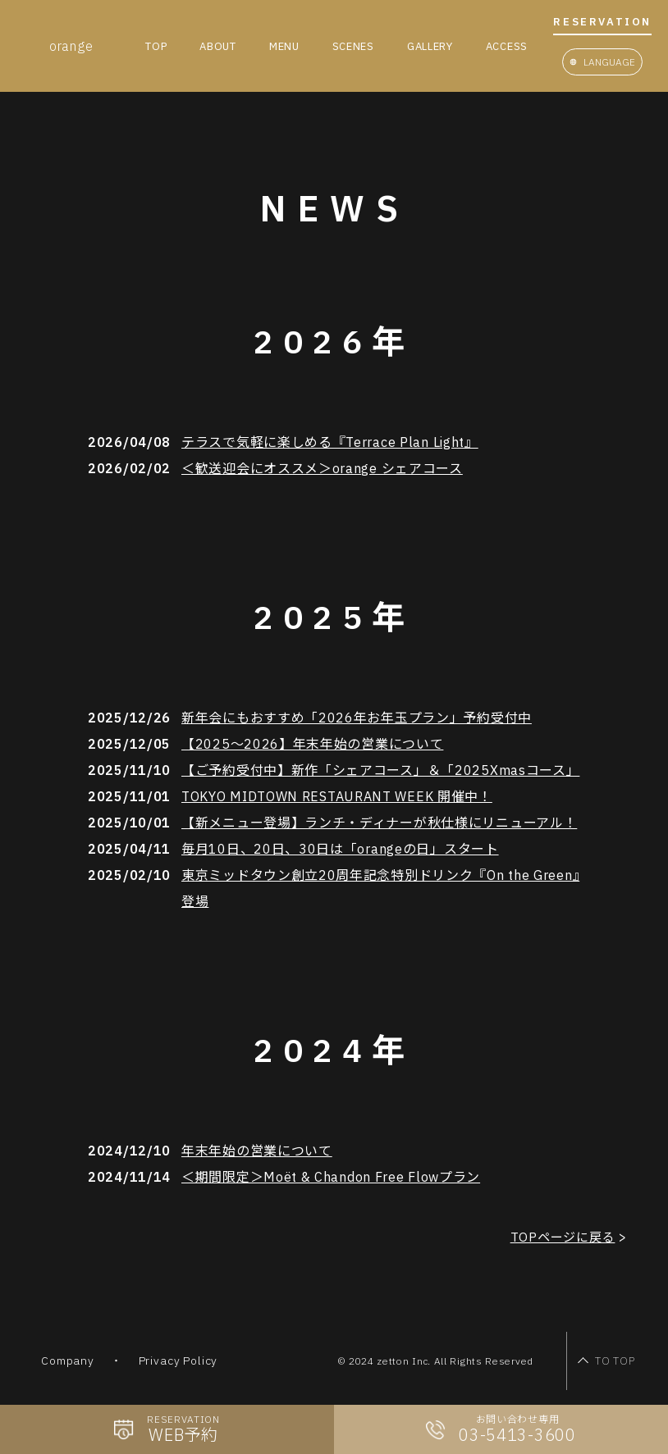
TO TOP (583, 1367)
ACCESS (507, 46)
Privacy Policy (177, 1368)
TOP (156, 46)
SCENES (353, 46)
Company (67, 1368)
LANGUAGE (609, 62)
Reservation (602, 22)
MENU (284, 46)
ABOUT (217, 46)
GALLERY (430, 46)
